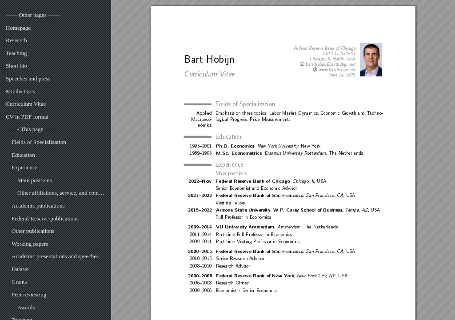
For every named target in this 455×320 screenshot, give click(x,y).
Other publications (33, 231)
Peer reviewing (29, 294)
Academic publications (38, 205)
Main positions (34, 180)
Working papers (30, 243)
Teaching (16, 53)
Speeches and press (28, 78)
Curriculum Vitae (26, 103)
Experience (24, 167)
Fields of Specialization (39, 142)
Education (23, 155)
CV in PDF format (27, 116)
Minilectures (20, 91)
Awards (26, 307)
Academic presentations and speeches (55, 256)
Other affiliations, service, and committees (61, 192)
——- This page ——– (32, 129)
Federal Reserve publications (45, 218)
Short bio (16, 65)
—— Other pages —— (33, 15)
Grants (19, 281)
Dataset (20, 269)
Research (16, 40)
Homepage (18, 27)
